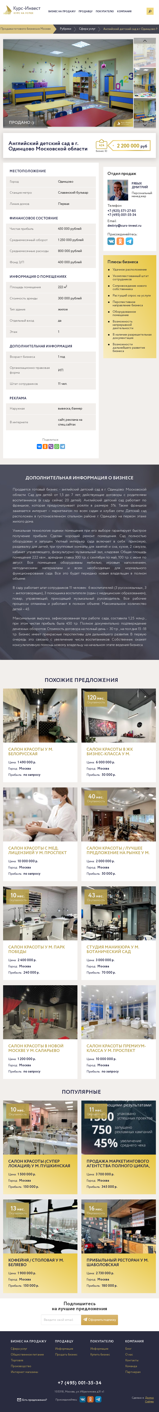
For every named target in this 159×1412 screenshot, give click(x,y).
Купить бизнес (100, 1355)
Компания (124, 11)
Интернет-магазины (24, 1372)
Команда (131, 1366)
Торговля (17, 1360)
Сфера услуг (87, 29)
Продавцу (86, 11)
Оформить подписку (99, 1320)
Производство (21, 1366)
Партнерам (133, 1372)
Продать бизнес (66, 1355)
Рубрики (65, 29)
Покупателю (105, 11)
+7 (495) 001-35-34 (121, 215)
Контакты (132, 1360)
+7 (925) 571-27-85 (121, 211)
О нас (129, 1355)
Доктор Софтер (149, 1400)
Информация (64, 1349)
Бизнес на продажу (62, 11)
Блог (128, 1349)
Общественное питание (27, 1355)
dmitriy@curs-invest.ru (124, 225)
